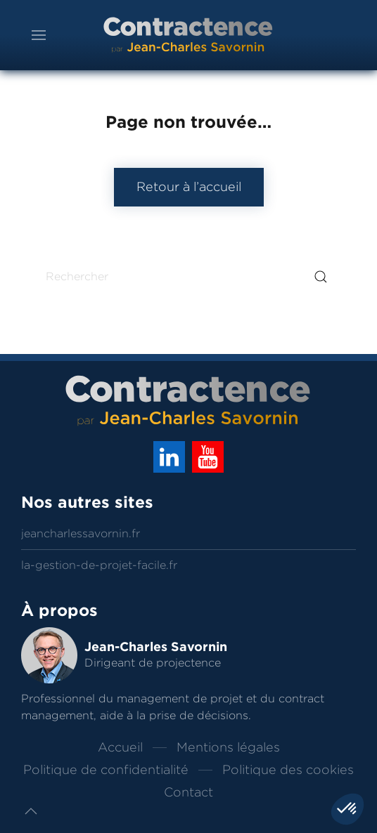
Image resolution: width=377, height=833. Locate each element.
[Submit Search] (321, 277)
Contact (188, 792)
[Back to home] (188, 35)
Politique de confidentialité (105, 770)
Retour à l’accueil (188, 187)
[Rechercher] (188, 277)
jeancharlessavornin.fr (80, 533)
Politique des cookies (288, 770)
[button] (38, 35)
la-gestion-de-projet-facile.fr (99, 565)
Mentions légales (228, 747)
